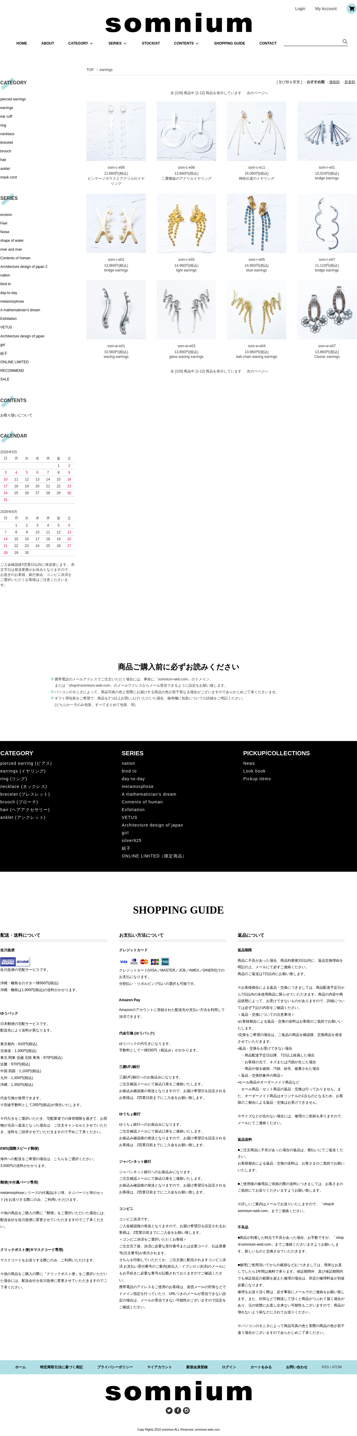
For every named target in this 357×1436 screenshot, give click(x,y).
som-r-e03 (186, 259)
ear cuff (6, 116)
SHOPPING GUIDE (229, 43)
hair (3, 160)
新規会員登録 (197, 1367)
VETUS (6, 327)
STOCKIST (151, 43)
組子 (3, 353)
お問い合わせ (296, 1367)
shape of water (12, 240)
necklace (7, 134)
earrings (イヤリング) (23, 771)
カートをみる (261, 1367)
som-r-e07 (327, 259)
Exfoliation (8, 319)
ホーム (20, 1367)
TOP (90, 70)
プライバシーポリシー (115, 1367)
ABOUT (47, 43)
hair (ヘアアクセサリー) (25, 809)
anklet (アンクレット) (23, 817)
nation (5, 275)
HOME (21, 43)
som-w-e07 (327, 346)
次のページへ (257, 93)
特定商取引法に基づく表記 (61, 1367)
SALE (5, 379)
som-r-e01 (327, 167)
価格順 (334, 82)
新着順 (350, 82)
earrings (106, 70)
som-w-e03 (186, 346)
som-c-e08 (116, 167)
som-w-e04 (257, 346)
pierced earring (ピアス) (26, 763)
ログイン (229, 1367)
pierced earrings (13, 99)
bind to (5, 284)
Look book (254, 771)
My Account (326, 8)
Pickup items (257, 778)
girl (2, 345)
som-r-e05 (257, 259)
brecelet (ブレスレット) (25, 794)
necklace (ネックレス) (23, 786)
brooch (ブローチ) (19, 802)
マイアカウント (159, 1367)
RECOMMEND (12, 371)
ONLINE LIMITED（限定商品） (154, 856)
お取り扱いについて (16, 415)
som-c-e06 (186, 167)
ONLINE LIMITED (14, 362)
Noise (5, 232)
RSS (325, 1367)
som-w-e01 (116, 346)
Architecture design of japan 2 (24, 267)
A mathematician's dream (20, 310)
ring (3, 125)
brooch (5, 151)
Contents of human (15, 258)
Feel (3, 223)
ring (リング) (13, 778)
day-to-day (8, 293)
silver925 (132, 840)
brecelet (6, 142)
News (249, 763)
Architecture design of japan (22, 336)
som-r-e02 (116, 259)
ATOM (337, 1367)
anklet (5, 169)
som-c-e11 (256, 167)
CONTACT (268, 43)
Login (300, 8)
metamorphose (12, 301)
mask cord (8, 177)
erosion (6, 215)
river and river (11, 249)
